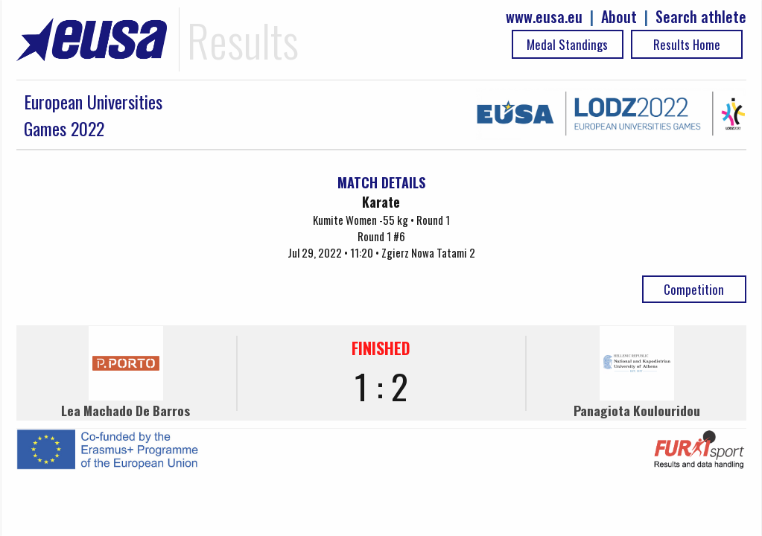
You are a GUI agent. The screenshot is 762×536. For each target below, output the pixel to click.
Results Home (686, 44)
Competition (694, 289)
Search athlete (700, 16)
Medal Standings (567, 44)
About (619, 16)
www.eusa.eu (544, 16)
